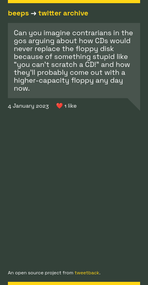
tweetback (87, 273)
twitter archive (63, 12)
